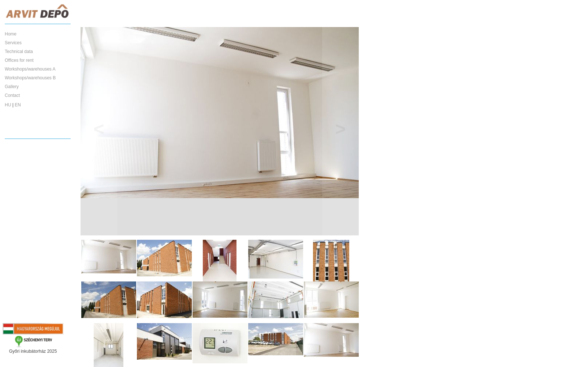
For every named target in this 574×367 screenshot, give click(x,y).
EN (18, 104)
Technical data (19, 51)
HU (8, 104)
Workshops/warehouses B (30, 77)
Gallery (12, 86)
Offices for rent (19, 60)
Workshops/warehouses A (30, 69)
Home (10, 34)
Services (13, 42)
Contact (12, 95)
